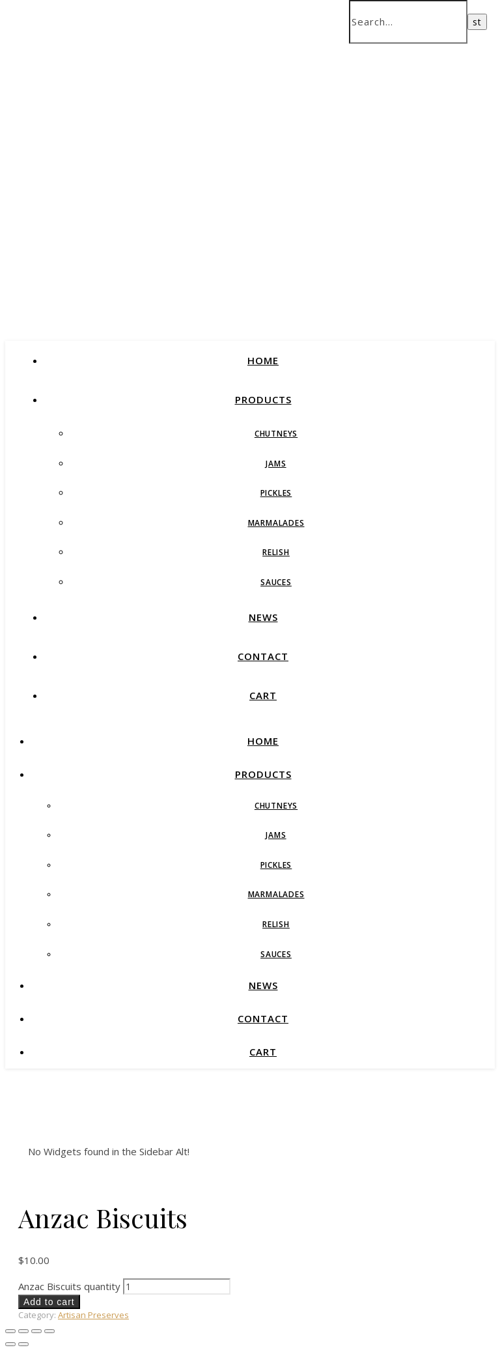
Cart (263, 695)
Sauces (276, 582)
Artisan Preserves (93, 1315)
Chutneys (276, 433)
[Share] (36, 1331)
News (263, 617)
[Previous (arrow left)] (10, 1344)
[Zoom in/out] (10, 1331)
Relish (276, 552)
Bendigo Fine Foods (192, 187)
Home (263, 360)
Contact (263, 656)
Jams (276, 463)
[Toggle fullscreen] (23, 1331)
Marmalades (276, 522)
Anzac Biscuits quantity (69, 1286)
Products (263, 399)
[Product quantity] (176, 1286)
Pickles (276, 492)
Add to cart (49, 1302)
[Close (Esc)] (49, 1331)
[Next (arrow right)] (23, 1344)
